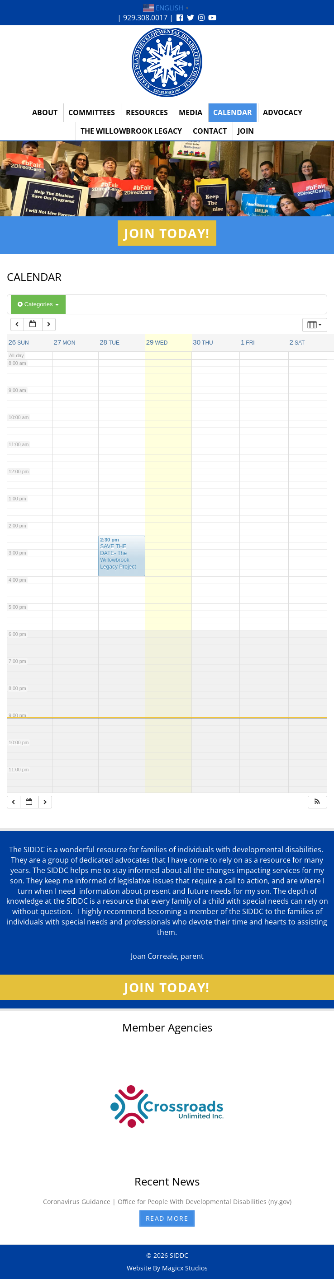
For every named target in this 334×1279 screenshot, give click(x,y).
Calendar (232, 112)
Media (190, 112)
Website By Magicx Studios (167, 1268)
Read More (167, 1218)
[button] (317, 802)
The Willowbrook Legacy (131, 131)
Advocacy (282, 112)
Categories (38, 304)
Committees (91, 112)
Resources (147, 112)
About (44, 112)
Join (246, 131)
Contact (210, 131)
